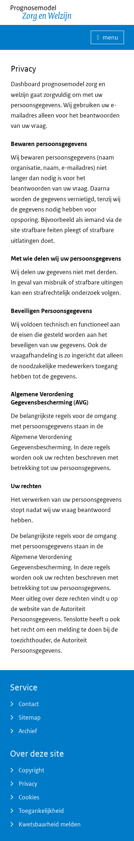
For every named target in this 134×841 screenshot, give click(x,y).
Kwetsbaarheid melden (50, 824)
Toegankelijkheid (41, 811)
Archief (28, 731)
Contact (29, 704)
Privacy (28, 784)
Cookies (29, 797)
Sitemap (30, 717)
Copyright (31, 770)
